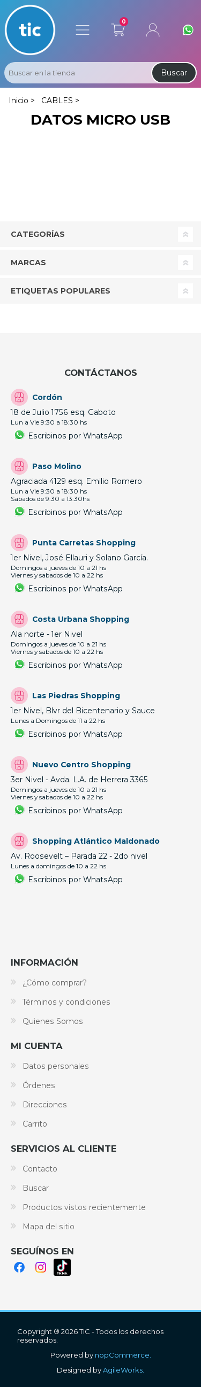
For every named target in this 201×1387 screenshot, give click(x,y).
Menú (82, 30)
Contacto (40, 1169)
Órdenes (39, 1085)
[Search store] (76, 72)
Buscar (174, 72)
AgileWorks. (123, 1370)
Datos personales (56, 1066)
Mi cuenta (152, 29)
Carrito (117, 27)
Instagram (40, 1267)
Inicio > (22, 100)
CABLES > (60, 100)
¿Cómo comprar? (55, 982)
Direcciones (45, 1104)
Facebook (19, 1267)
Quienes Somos (53, 1021)
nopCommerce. (123, 1355)
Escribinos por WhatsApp (75, 435)
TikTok (62, 1267)
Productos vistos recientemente (84, 1207)
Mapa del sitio (49, 1226)
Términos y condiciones (66, 1002)
